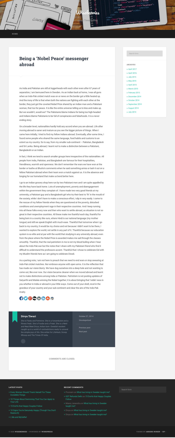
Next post (83, 333)
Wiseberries (87, 13)
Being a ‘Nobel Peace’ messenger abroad (57, 62)
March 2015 (133, 90)
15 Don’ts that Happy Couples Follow (27, 407)
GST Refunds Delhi (74, 400)
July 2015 (132, 78)
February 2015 (134, 93)
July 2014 (132, 113)
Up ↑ (164, 432)
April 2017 (132, 70)
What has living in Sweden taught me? (91, 413)
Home (15, 35)
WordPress (47, 432)
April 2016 (132, 74)
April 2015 (132, 86)
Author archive (23, 342)
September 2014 (135, 105)
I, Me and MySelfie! (19, 418)
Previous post (84, 329)
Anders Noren (153, 432)
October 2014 (133, 101)
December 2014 (134, 97)
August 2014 (133, 109)
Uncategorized (85, 321)
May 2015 (132, 82)
